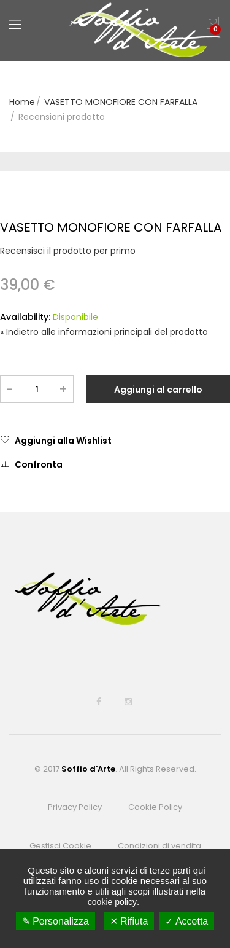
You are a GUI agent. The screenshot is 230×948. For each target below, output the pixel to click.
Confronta (31, 464)
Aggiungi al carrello (158, 389)
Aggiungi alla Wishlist (56, 440)
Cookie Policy (155, 807)
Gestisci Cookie (60, 846)
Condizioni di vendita (159, 846)
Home (22, 102)
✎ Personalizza (55, 921)
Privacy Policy (75, 807)
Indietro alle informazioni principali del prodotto (104, 332)
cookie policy (112, 902)
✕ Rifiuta (129, 921)
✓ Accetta (186, 921)
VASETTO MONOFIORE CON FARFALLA (120, 102)
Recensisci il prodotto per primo (68, 251)
